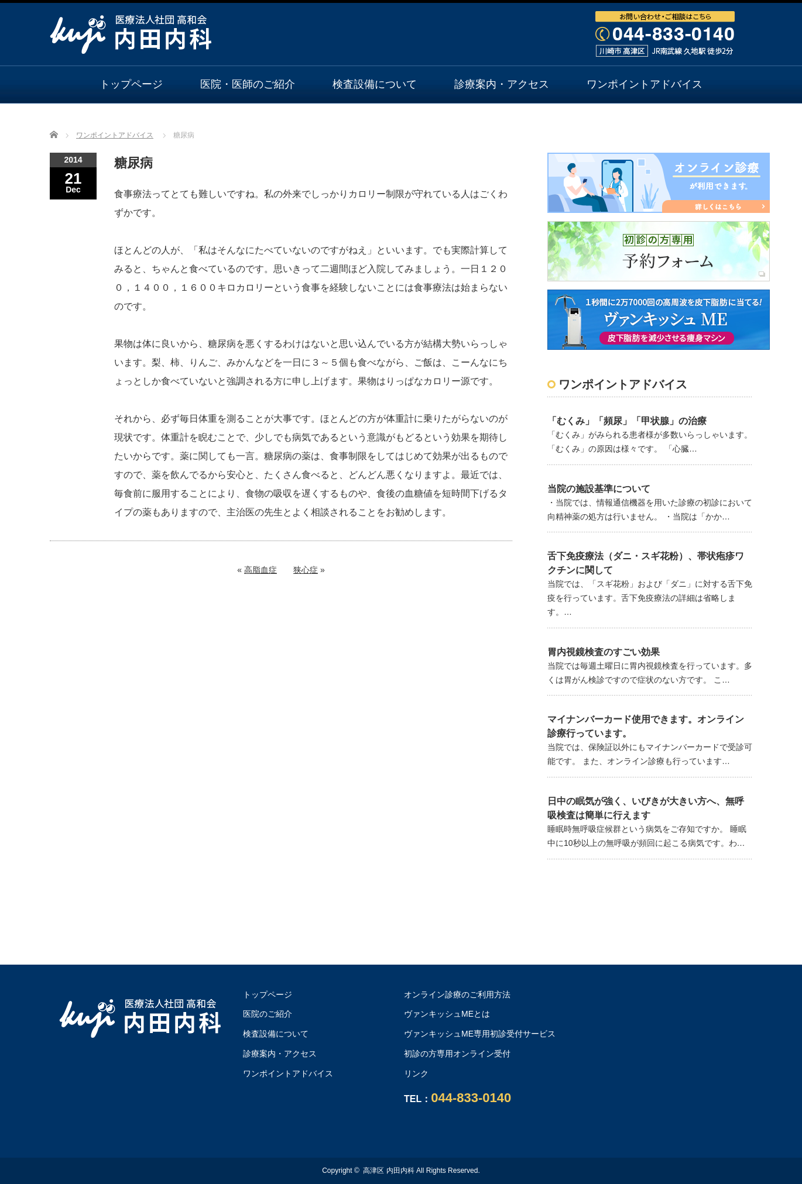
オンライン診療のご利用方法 (401, 121)
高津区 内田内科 (388, 1170)
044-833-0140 (471, 1097)
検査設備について (375, 84)
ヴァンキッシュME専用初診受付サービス (480, 1033)
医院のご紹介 (267, 1013)
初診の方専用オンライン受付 (457, 1053)
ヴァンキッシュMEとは (447, 1013)
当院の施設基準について (598, 489)
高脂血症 (260, 569)
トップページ (131, 84)
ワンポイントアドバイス (644, 84)
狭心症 (305, 569)
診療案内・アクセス (501, 84)
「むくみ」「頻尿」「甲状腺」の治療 (627, 421)
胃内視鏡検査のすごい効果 (603, 652)
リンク (416, 1073)
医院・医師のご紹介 (247, 84)
